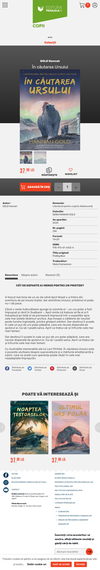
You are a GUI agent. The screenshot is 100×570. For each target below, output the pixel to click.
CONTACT (15, 490)
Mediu (57, 508)
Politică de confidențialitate (68, 490)
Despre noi (60, 474)
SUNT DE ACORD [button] (61, 564)
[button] (70, 172)
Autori (15, 474)
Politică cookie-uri (64, 486)
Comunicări (63, 512)
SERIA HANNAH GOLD (64, 214)
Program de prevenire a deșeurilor (75, 516)
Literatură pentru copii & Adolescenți (73, 206)
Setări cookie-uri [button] (36, 564)
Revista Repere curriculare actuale (29, 482)
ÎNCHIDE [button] (80, 564)
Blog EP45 (16, 478)
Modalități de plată (64, 495)
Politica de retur (63, 499)
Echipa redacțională (65, 478)
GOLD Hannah (50, 61)
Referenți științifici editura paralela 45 (74, 482)
